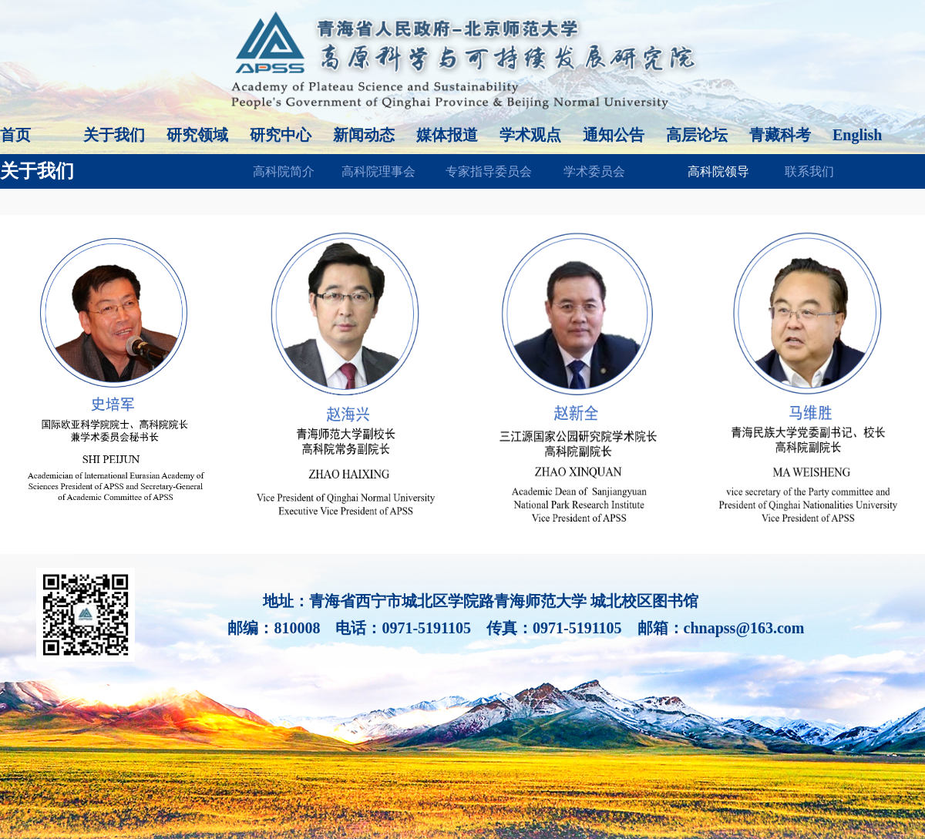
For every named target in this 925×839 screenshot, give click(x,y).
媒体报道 (447, 134)
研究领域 (197, 134)
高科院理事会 (378, 171)
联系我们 (809, 171)
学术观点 (530, 134)
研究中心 (280, 134)
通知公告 (613, 134)
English (857, 134)
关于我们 (114, 134)
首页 (15, 134)
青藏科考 (780, 134)
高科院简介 (283, 171)
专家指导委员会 (489, 171)
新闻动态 (364, 134)
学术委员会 (594, 171)
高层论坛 (697, 134)
